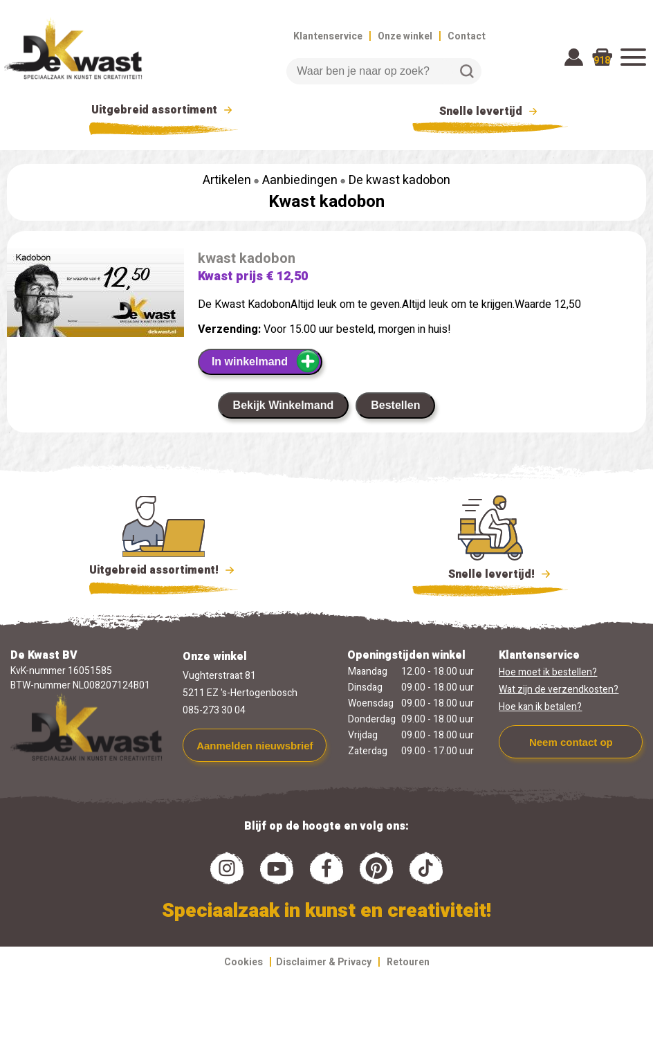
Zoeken (467, 71)
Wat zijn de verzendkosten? (558, 689)
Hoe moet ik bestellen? (548, 672)
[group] (95, 295)
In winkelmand (266, 361)
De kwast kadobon (399, 180)
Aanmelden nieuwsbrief (254, 745)
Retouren (408, 962)
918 (602, 60)
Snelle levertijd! (490, 572)
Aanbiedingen (300, 180)
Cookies (243, 962)
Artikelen (227, 180)
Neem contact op (571, 742)
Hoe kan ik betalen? (540, 707)
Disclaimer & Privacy (323, 962)
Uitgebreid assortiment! (163, 570)
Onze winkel (405, 36)
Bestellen (395, 405)
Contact (467, 36)
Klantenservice (327, 36)
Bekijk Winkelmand (283, 405)
